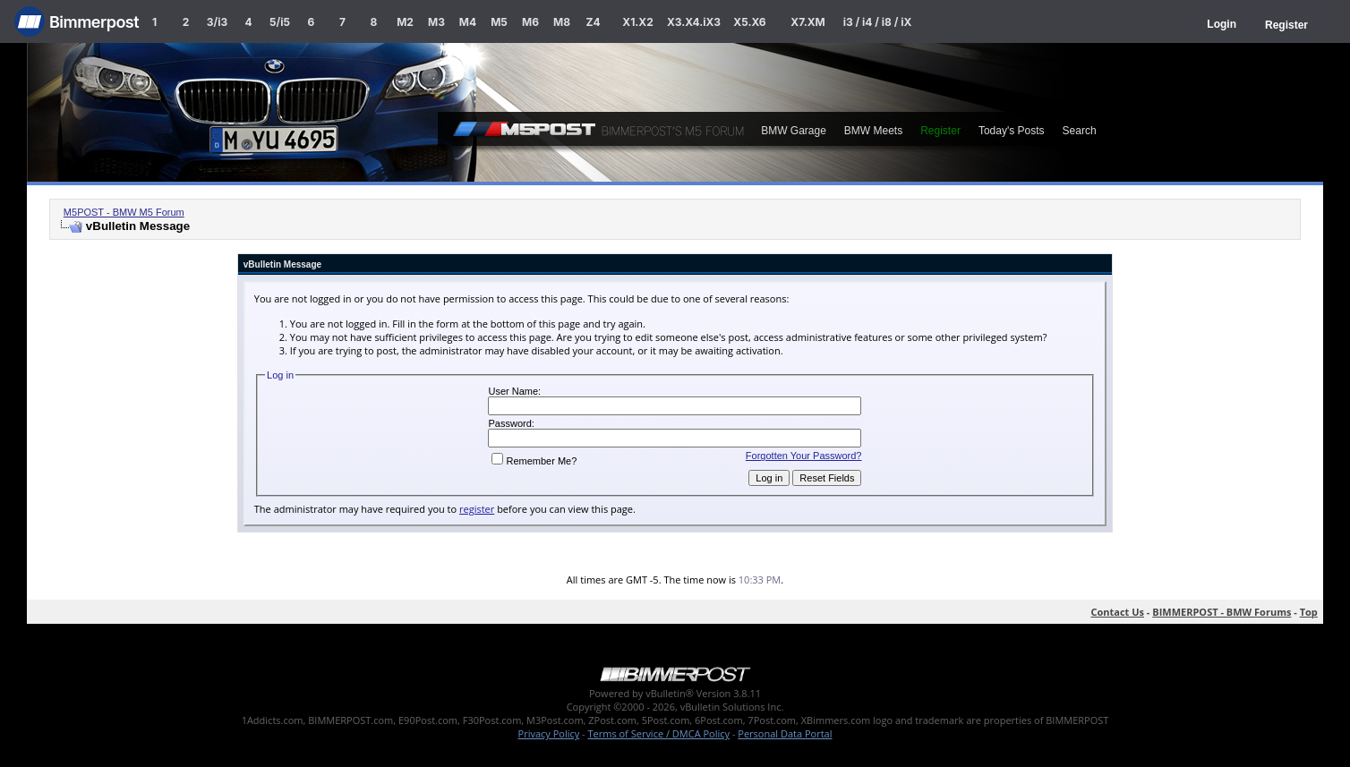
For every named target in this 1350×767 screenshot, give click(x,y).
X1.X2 (637, 22)
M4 (467, 22)
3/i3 (217, 22)
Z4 (592, 22)
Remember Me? (534, 461)
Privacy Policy (549, 733)
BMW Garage (793, 130)
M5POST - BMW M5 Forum (124, 212)
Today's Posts (1011, 130)
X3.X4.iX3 (694, 22)
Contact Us (1117, 611)
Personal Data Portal (785, 733)
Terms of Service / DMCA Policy (658, 733)
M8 (561, 22)
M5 (499, 22)
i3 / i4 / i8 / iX (877, 22)
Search (1080, 130)
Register (1286, 25)
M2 (405, 22)
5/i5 (279, 22)
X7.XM (807, 22)
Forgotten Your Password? (804, 455)
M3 (436, 22)
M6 (530, 22)
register (476, 509)
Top (1309, 611)
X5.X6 (749, 22)
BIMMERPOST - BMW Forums (1221, 611)
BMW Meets (873, 130)
